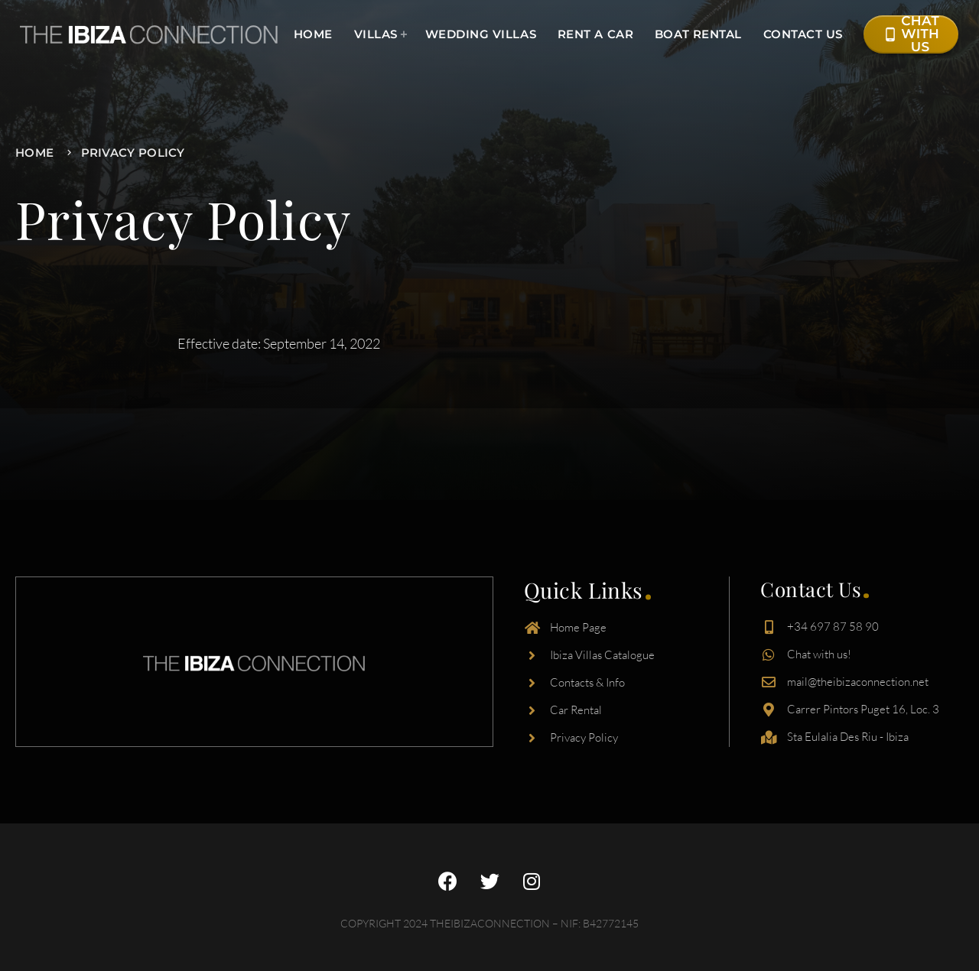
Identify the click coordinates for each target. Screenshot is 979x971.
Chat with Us (911, 34)
